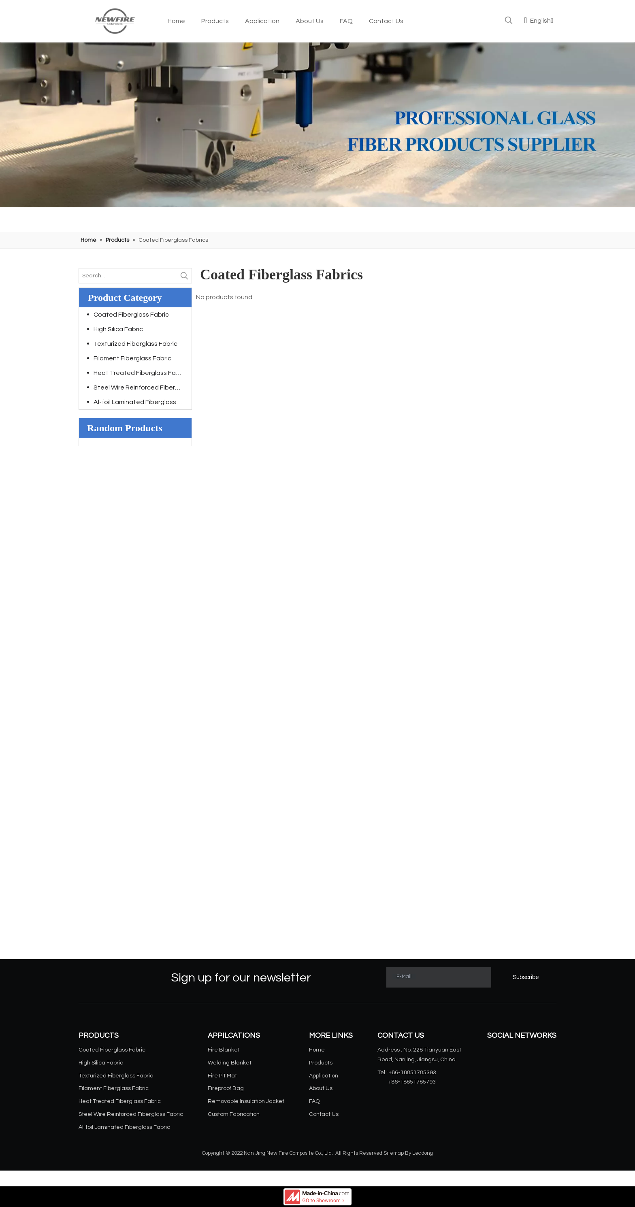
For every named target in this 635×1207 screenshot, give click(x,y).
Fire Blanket (224, 1050)
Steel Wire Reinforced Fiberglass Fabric (143, 387)
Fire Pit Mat (222, 1076)
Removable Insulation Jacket (246, 1101)
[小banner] (317, 124)
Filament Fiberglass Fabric (132, 358)
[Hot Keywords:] (508, 20)
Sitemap (394, 1153)
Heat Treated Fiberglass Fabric (140, 373)
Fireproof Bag (226, 1088)
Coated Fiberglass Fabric (131, 314)
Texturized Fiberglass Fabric (135, 344)
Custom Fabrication (234, 1114)
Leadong (422, 1153)
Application (323, 1076)
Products (320, 1063)
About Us (320, 1088)
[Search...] (128, 275)
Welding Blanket (229, 1063)
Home (317, 1050)
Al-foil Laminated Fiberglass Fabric (143, 402)
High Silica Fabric (118, 329)
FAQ (314, 1101)
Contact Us (324, 1114)
